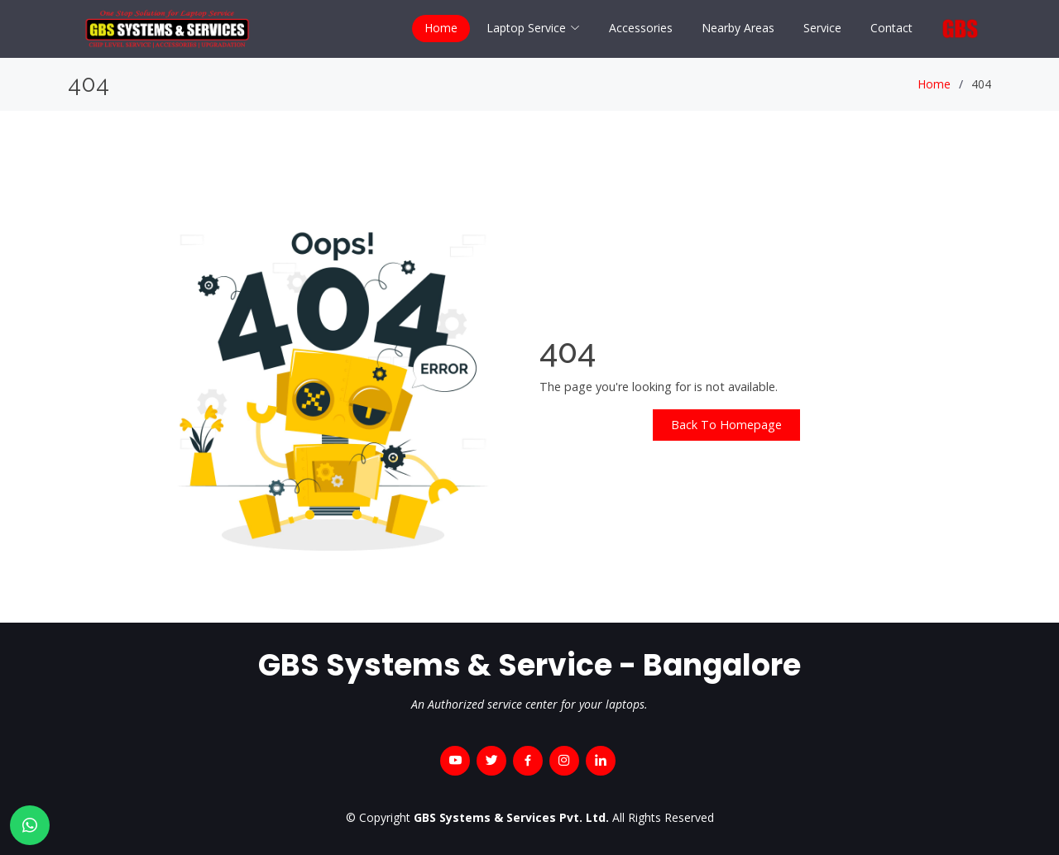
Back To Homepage (726, 424)
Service (822, 28)
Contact (891, 28)
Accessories (641, 28)
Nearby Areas (738, 28)
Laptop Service (533, 28)
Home (441, 28)
